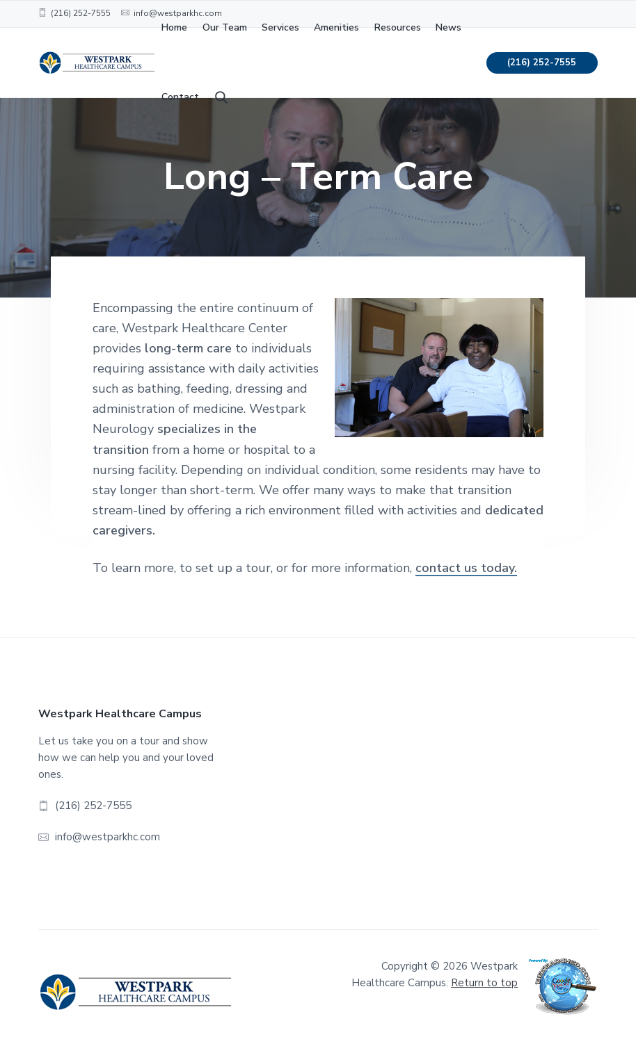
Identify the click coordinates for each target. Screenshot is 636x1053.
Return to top (484, 983)
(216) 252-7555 (541, 62)
